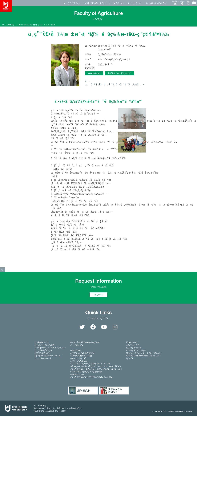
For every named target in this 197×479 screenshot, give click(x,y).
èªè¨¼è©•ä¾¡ (76, 345)
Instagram (115, 327)
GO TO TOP (2, 269)
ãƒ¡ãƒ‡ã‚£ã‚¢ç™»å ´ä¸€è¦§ (81, 355)
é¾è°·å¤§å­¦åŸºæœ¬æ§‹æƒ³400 (84, 342)
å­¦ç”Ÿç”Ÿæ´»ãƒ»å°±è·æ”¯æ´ (49, 355)
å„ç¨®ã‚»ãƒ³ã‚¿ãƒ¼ (43, 350)
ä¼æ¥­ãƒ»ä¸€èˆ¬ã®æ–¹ (156, 3)
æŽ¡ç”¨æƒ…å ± (132, 345)
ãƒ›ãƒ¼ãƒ (2, 24)
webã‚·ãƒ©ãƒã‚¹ (78, 358)
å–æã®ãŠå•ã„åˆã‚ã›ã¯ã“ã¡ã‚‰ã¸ (113, 82)
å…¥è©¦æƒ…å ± (42, 342)
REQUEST (98, 294)
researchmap (94, 73)
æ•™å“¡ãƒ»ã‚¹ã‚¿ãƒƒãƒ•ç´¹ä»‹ (31, 24)
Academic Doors (77, 374)
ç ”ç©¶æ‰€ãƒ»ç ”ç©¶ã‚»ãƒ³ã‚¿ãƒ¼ (50, 347)
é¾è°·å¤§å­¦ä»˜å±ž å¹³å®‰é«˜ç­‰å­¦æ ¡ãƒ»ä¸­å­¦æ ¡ (91, 377)
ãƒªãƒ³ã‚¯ (130, 358)
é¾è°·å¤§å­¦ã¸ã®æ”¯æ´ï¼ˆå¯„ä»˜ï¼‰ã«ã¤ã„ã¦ (96, 369)
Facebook (93, 327)
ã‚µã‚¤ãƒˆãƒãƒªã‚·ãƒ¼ (136, 350)
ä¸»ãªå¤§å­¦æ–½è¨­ (43, 358)
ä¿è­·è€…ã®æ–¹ (135, 3)
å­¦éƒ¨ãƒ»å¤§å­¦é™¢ (42, 353)
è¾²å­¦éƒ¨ (11, 24)
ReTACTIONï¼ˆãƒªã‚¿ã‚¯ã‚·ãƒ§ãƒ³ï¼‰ (86, 371)
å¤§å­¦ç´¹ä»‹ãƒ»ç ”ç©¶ (45, 345)
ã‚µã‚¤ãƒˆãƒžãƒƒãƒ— (134, 347)
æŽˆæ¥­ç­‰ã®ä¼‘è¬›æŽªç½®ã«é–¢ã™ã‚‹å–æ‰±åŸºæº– (95, 366)
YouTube (104, 327)
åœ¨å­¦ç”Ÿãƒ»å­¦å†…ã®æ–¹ (95, 3)
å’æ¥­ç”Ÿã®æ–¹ (116, 3)
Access (182, 3)
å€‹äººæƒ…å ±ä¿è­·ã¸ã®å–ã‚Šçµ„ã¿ (144, 353)
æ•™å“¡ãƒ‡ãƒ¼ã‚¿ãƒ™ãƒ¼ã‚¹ (82, 353)
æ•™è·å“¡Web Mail (78, 361)
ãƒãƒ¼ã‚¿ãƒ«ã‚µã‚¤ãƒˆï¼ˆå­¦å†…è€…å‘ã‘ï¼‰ (90, 363)
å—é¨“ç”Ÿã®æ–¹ (72, 3)
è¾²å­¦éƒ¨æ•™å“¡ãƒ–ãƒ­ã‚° (119, 73)
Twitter (82, 327)
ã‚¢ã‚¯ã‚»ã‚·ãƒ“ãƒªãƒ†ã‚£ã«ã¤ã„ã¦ (143, 355)
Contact (174, 3)
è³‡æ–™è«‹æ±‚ (132, 342)
